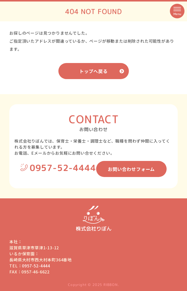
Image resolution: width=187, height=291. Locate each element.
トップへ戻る (93, 71)
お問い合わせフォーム (131, 169)
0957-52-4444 (63, 167)
